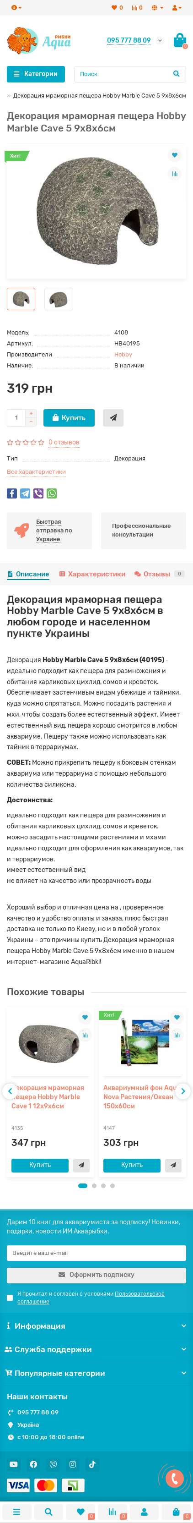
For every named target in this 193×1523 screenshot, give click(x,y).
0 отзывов (64, 442)
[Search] (130, 74)
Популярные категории (96, 1373)
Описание (28, 574)
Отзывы (159, 574)
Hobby (123, 354)
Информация (96, 1326)
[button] (82, 1185)
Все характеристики (36, 471)
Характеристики (92, 574)
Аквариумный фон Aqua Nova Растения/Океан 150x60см (142, 1097)
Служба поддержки (96, 1349)
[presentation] (10, 1091)
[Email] (96, 1253)
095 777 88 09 (38, 1412)
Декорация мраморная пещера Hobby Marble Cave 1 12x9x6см (47, 1097)
